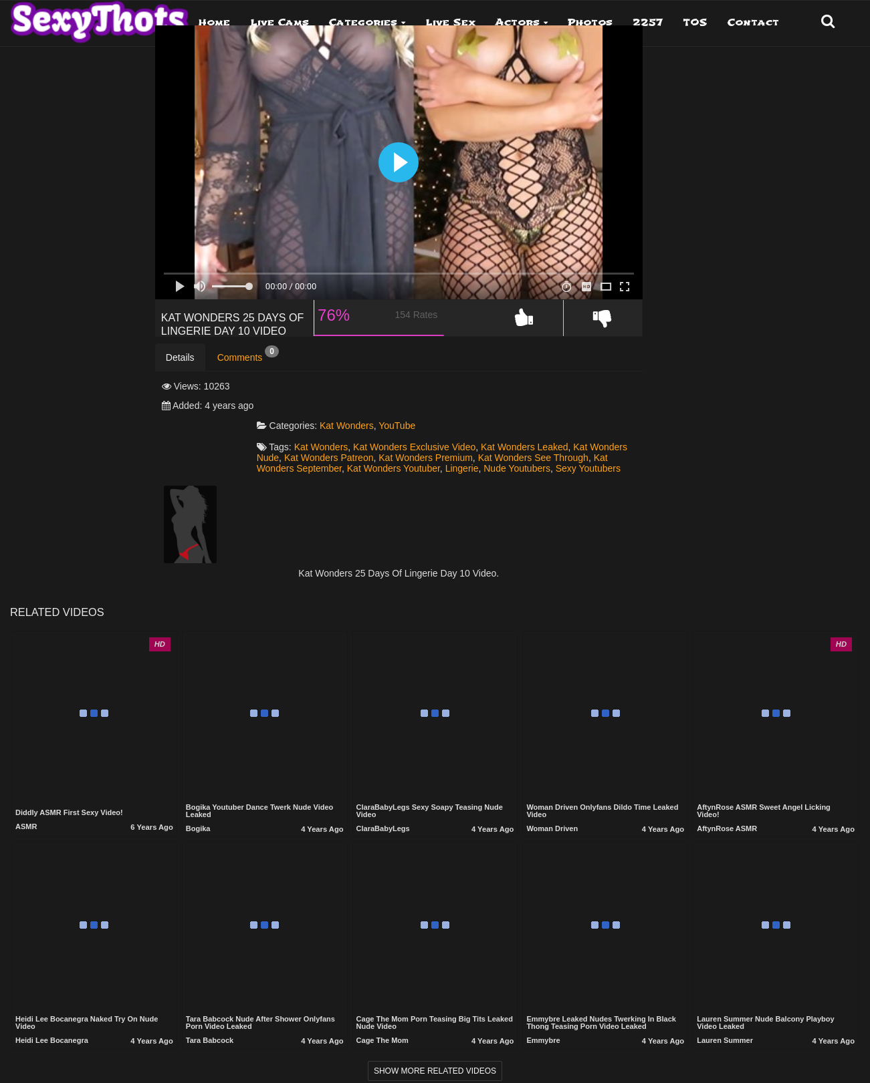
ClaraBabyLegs (383, 827)
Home (214, 22)
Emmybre (543, 1039)
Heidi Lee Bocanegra (51, 1039)
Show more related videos (435, 1069)
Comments (248, 379)
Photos (590, 22)
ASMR (26, 825)
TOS (695, 22)
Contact (753, 22)
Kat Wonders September (560, 455)
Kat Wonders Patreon (516, 444)
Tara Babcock (209, 1039)
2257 (648, 22)
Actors (518, 22)
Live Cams (279, 22)
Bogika (198, 827)
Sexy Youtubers (575, 465)
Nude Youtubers (504, 465)
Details (180, 382)
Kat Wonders (442, 412)
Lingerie (449, 465)
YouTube (491, 412)
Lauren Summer (725, 1039)
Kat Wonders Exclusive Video (509, 433)
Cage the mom (382, 1039)
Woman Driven (552, 827)
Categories (363, 22)
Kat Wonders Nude (426, 444)
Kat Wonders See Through (449, 455)
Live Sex (450, 22)
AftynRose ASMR (727, 827)
